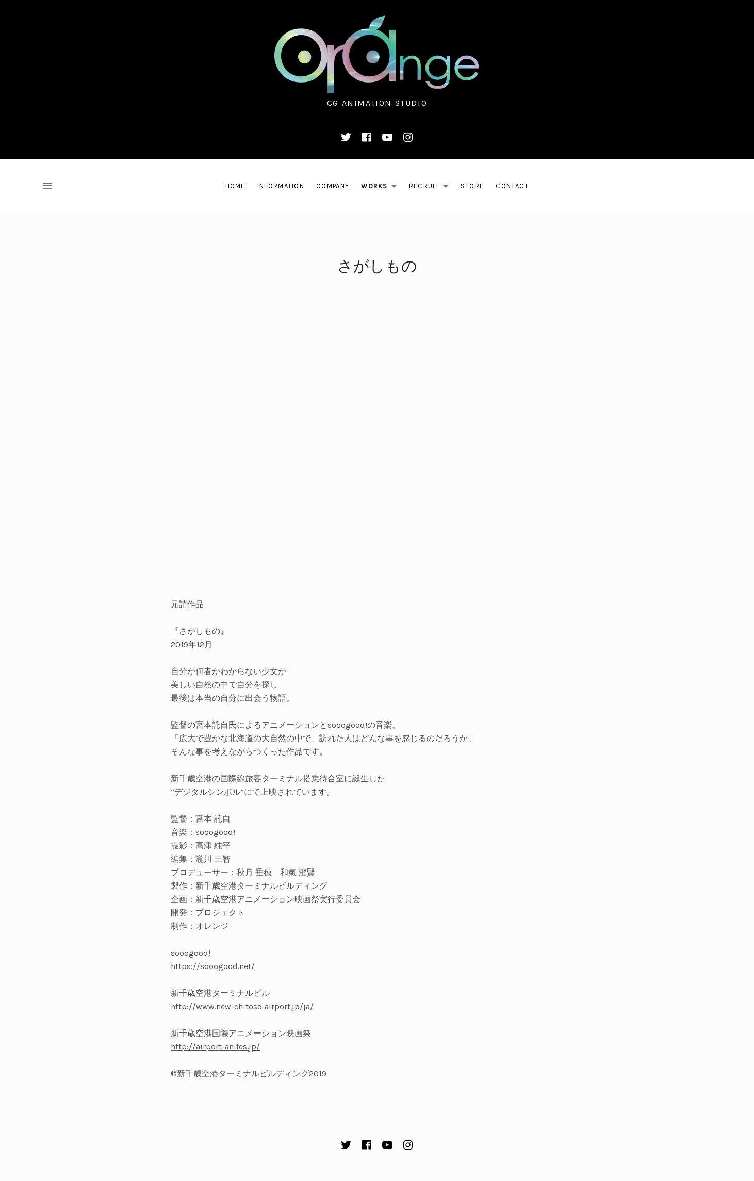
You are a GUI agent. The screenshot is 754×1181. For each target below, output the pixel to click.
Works (381, 188)
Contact (512, 186)
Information (280, 186)
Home (235, 186)
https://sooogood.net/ (213, 966)
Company (332, 186)
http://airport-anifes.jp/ (215, 1047)
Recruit (431, 188)
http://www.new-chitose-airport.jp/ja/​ (242, 1006)
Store (472, 186)
